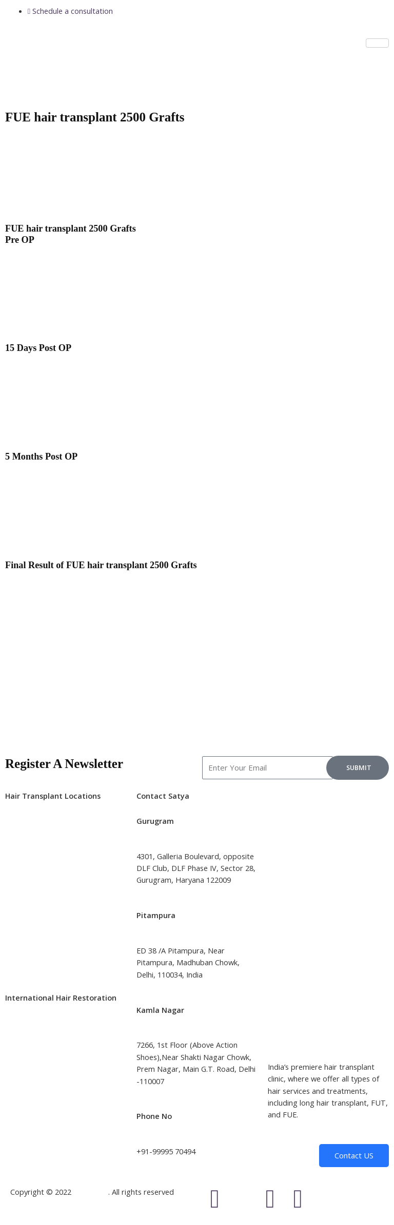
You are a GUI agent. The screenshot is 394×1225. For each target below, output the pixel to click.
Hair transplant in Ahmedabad (56, 926)
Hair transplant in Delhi (44, 831)
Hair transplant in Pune (44, 890)
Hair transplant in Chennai (49, 914)
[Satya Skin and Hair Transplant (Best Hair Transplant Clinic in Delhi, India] (328, 918)
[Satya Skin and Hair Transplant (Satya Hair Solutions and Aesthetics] (328, 1009)
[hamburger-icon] (377, 43)
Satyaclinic (90, 1192)
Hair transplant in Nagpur (49, 963)
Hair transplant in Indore (47, 938)
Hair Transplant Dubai (43, 1093)
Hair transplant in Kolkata (48, 867)
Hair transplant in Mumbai (49, 854)
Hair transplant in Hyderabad (55, 879)
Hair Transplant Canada (46, 1081)
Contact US (353, 1155)
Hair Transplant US (38, 1033)
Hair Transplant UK (38, 1045)
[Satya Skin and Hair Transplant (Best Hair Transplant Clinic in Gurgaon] (328, 828)
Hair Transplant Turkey (45, 1057)
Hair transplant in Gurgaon (50, 950)
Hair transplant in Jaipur (45, 903)
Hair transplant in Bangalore (53, 843)
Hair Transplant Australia (48, 1069)
